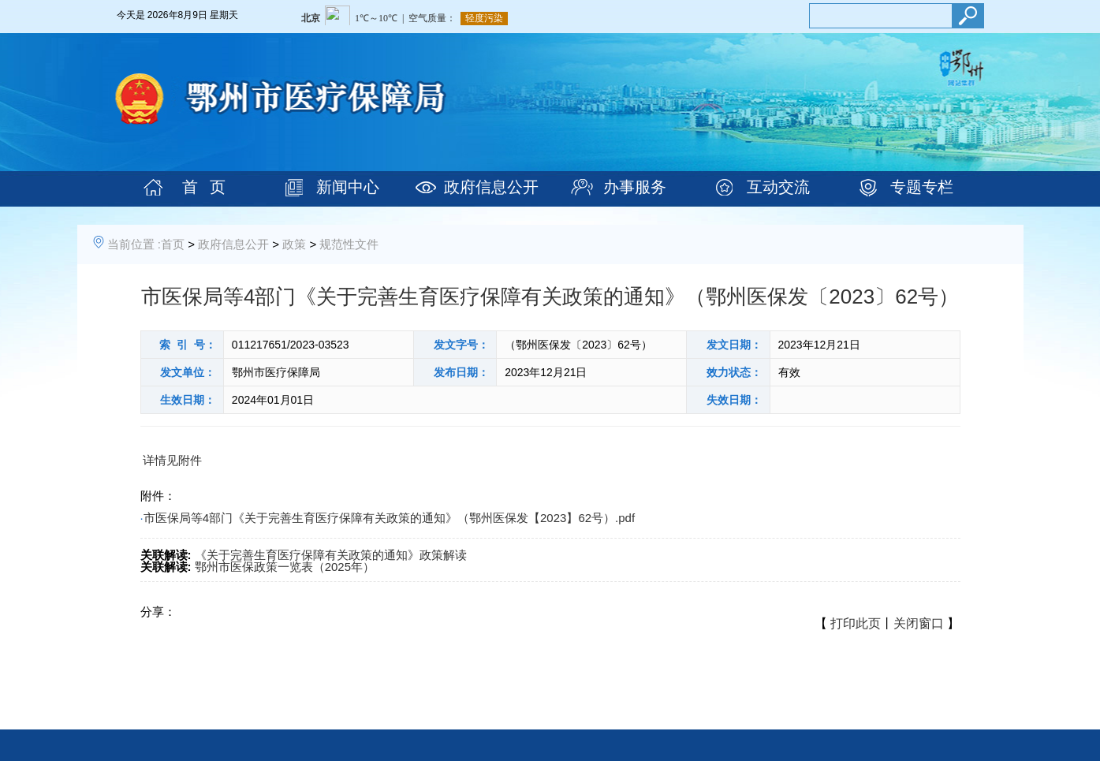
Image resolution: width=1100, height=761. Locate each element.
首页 (173, 244)
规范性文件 (348, 244)
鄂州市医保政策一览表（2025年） (285, 566)
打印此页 (855, 623)
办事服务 (634, 187)
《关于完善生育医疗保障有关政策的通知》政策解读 (331, 554)
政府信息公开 (491, 187)
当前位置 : (134, 244)
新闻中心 (347, 187)
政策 (294, 244)
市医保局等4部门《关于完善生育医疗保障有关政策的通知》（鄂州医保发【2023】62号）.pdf (389, 517)
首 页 (204, 187)
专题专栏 (921, 187)
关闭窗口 (918, 623)
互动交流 (778, 187)
